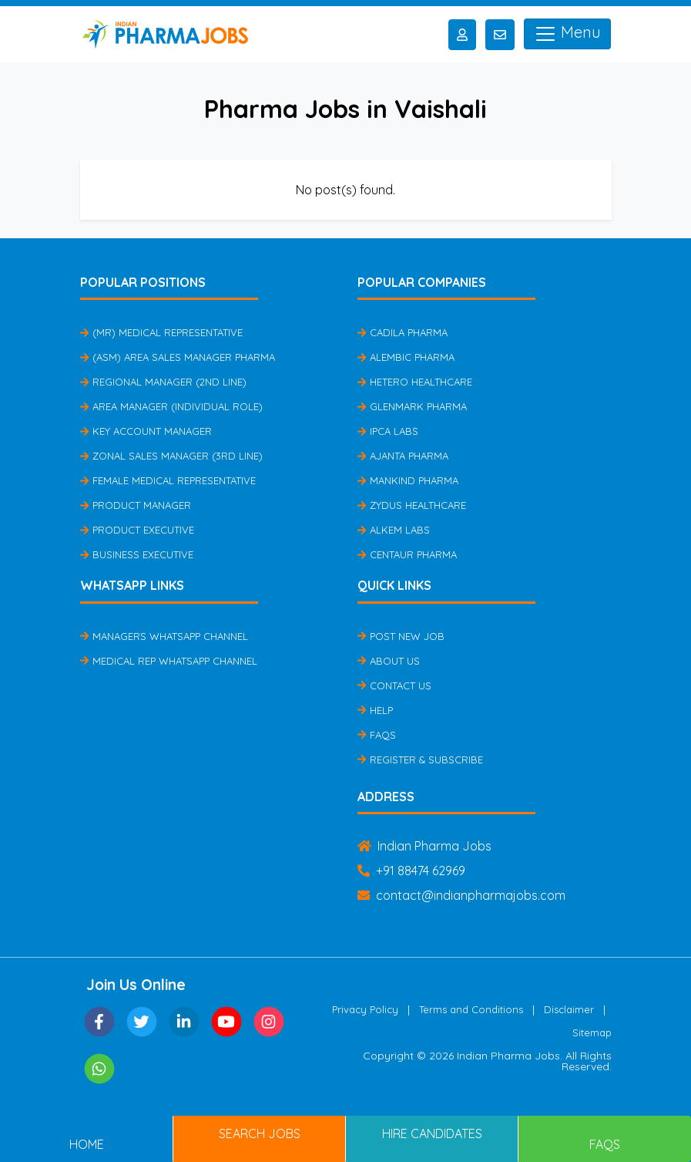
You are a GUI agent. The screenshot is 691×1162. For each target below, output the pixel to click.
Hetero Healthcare (414, 382)
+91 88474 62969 (411, 870)
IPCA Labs (387, 431)
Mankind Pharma (407, 480)
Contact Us (394, 685)
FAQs (376, 735)
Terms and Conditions (471, 1009)
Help (375, 710)
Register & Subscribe (420, 759)
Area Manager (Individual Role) (171, 406)
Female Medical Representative (168, 480)
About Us (388, 661)
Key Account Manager (146, 431)
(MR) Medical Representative (161, 332)
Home (86, 1144)
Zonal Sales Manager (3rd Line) (171, 456)
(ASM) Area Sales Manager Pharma (177, 357)
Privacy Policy (365, 1009)
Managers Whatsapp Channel (164, 636)
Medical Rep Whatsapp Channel (168, 661)
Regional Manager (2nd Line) (163, 382)
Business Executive (136, 554)
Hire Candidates (432, 1133)
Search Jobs (259, 1133)
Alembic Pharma (406, 357)
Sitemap (592, 1032)
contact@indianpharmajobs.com (461, 895)
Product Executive (137, 530)
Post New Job (400, 636)
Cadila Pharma (402, 332)
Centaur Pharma (407, 554)
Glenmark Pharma (412, 406)
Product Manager (135, 505)
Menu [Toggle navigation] (567, 33)
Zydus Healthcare (411, 505)
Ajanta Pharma (402, 456)
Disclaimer (569, 1009)
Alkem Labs (393, 530)
